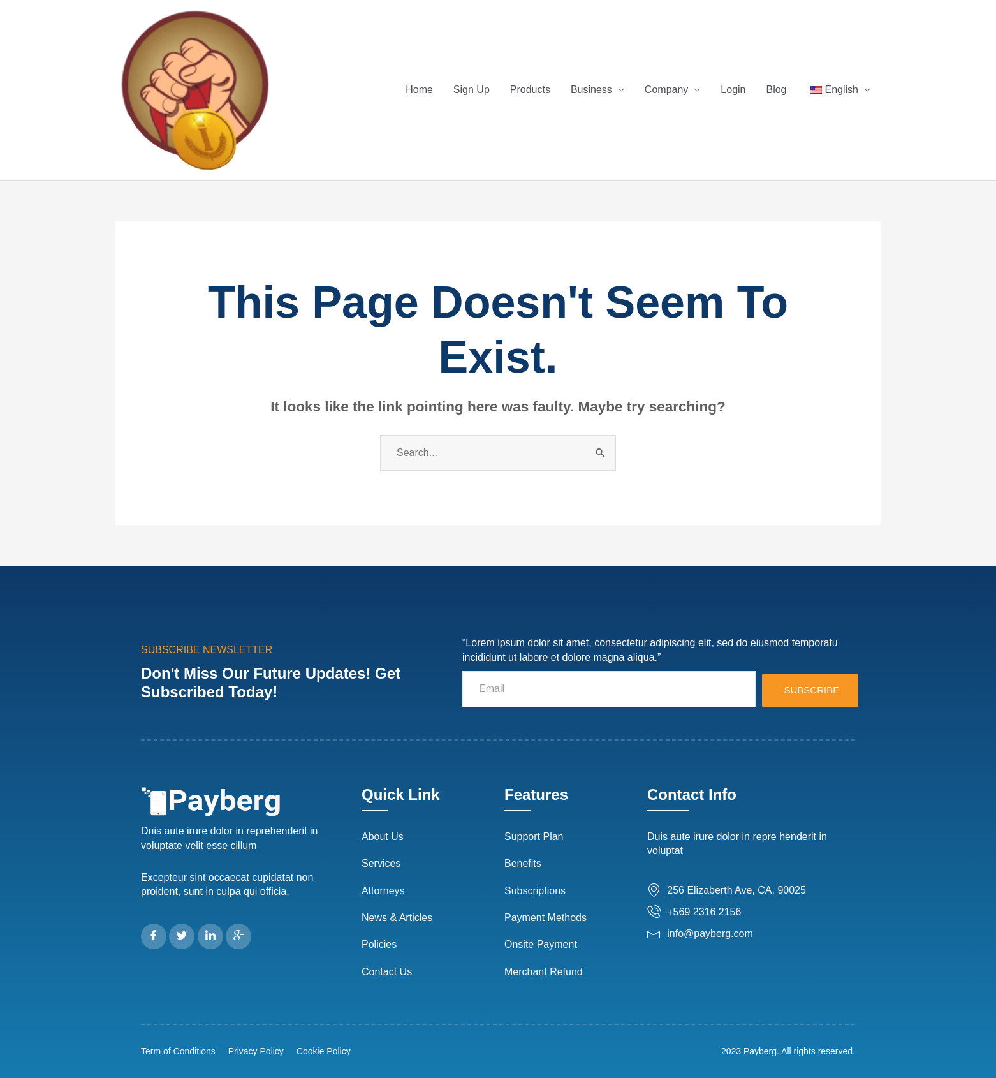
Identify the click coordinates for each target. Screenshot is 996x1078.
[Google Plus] (238, 936)
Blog (776, 89)
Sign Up (471, 89)
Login (733, 89)
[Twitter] (181, 936)
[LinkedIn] (210, 936)
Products (530, 89)
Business (591, 89)
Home (419, 89)
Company (666, 89)
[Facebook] (153, 936)
